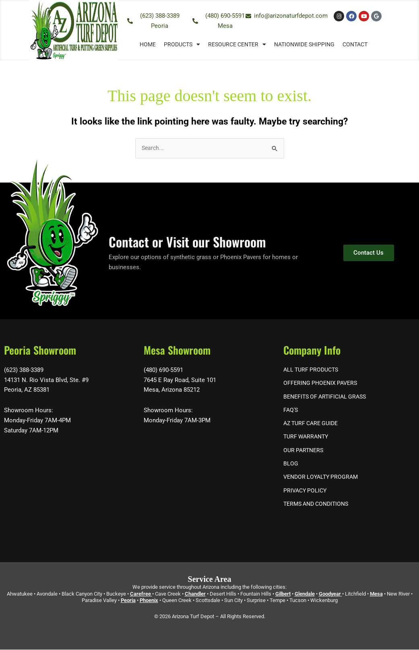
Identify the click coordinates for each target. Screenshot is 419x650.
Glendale (305, 594)
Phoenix (149, 601)
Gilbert (283, 594)
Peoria (128, 601)
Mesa (376, 594)
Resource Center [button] (237, 44)
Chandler (195, 594)
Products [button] (182, 44)
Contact (355, 44)
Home (148, 44)
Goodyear (330, 594)
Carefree (140, 594)
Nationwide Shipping (304, 44)
